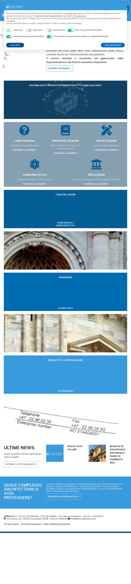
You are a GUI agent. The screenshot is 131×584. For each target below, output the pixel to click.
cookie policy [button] (81, 16)
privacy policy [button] (72, 13)
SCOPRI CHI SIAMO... (59, 119)
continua (24, 201)
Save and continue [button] (113, 45)
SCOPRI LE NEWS (21, 515)
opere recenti (65, 274)
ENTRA (9, 54)
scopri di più (65, 359)
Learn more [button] (15, 45)
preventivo (63, 547)
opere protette (65, 276)
